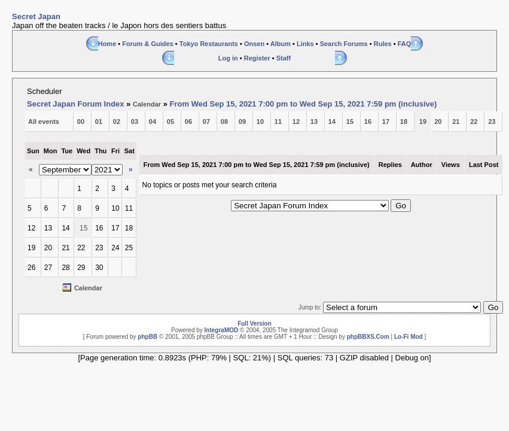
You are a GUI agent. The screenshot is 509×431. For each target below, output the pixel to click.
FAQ (405, 43)
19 (422, 121)
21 (455, 121)
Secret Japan (36, 16)
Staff (283, 58)
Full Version (254, 323)
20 (437, 121)
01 (98, 121)
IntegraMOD (222, 330)
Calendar (147, 104)
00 (80, 121)
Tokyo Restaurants (208, 43)
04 (152, 121)
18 (403, 121)
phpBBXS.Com (368, 336)
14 (332, 121)
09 (242, 121)
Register (257, 58)
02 (116, 121)
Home (107, 43)
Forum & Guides (147, 43)
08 (224, 121)
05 (170, 121)
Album (280, 43)
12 (296, 121)
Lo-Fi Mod (408, 336)
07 (206, 121)
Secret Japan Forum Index (75, 103)
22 (473, 121)
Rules (383, 43)
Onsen (254, 43)
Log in (228, 58)
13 (314, 121)
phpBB (147, 336)
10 (260, 121)
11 (278, 121)
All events (43, 121)
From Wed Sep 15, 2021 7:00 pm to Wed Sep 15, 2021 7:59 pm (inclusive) (303, 103)
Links (305, 43)
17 (385, 121)
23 (491, 121)
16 (367, 121)
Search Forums (344, 43)
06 (188, 121)
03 (134, 121)
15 (349, 121)
